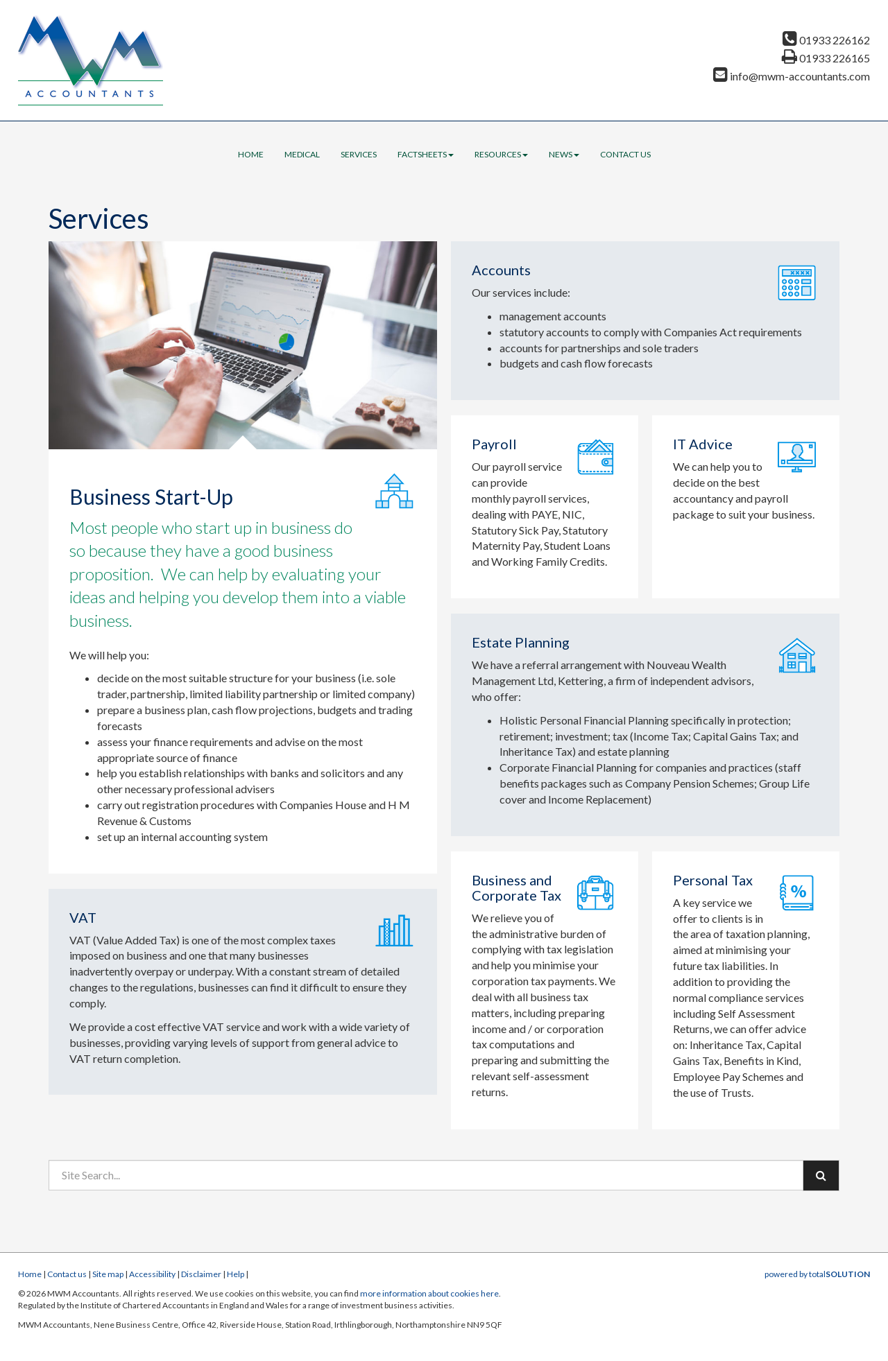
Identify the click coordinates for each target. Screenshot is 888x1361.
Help (235, 1274)
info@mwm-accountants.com (791, 76)
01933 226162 (826, 39)
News (564, 154)
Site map (107, 1274)
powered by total (817, 1274)
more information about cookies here (429, 1293)
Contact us (625, 154)
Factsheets (426, 154)
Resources (501, 154)
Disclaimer (201, 1274)
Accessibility (152, 1274)
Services (359, 154)
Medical (302, 154)
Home (251, 154)
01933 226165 (826, 57)
